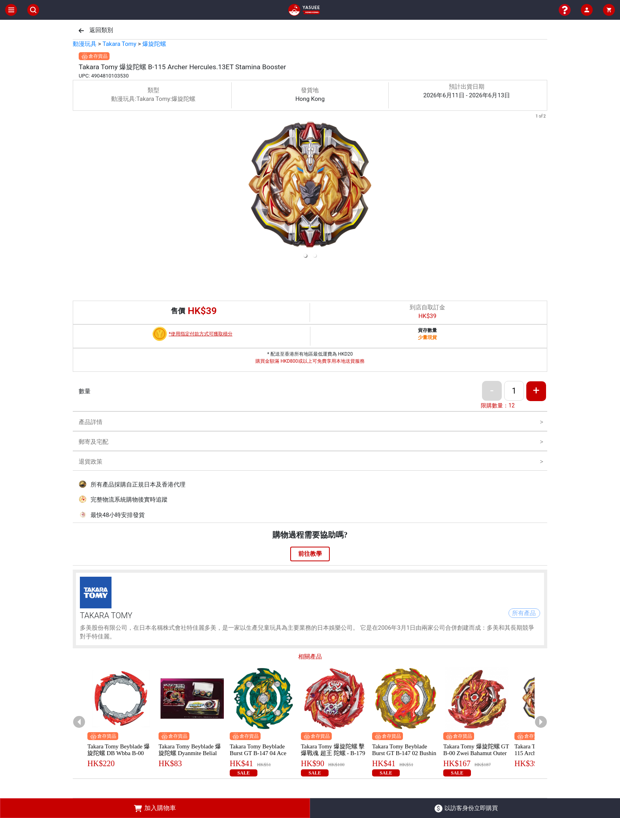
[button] (305, 255)
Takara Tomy (119, 43)
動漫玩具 (84, 43)
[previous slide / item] (78, 187)
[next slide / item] (541, 187)
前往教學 (310, 554)
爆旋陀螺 (154, 43)
